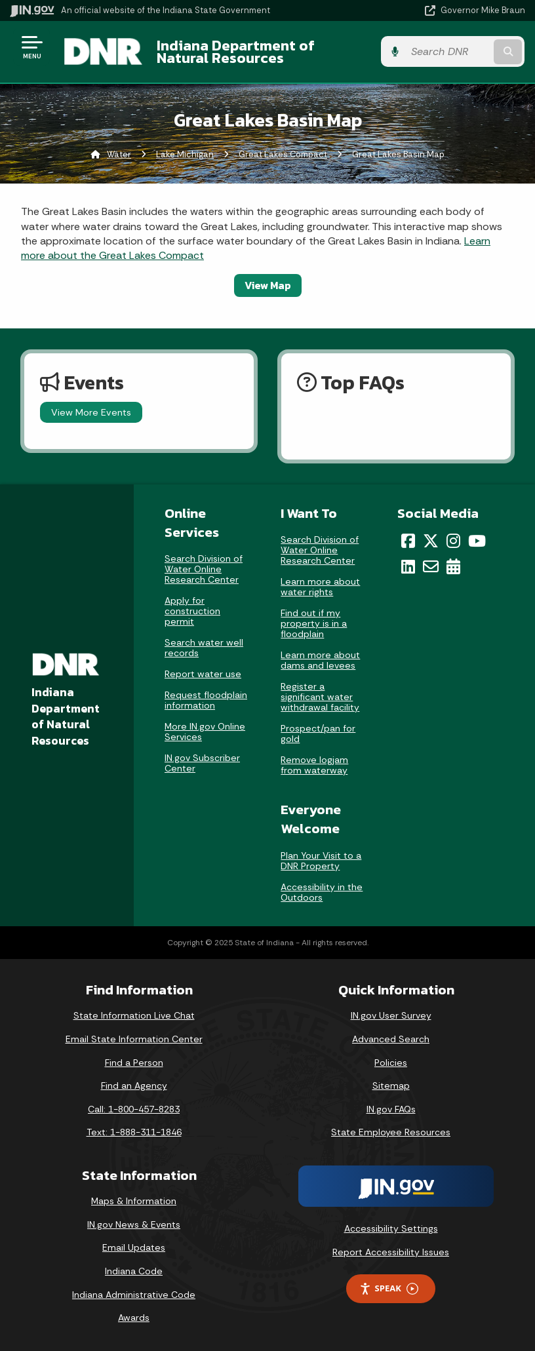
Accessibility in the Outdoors (322, 892)
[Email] (431, 566)
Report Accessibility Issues (390, 1252)
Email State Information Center (134, 1039)
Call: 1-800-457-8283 (134, 1109)
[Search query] (449, 52)
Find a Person (134, 1062)
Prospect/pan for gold (318, 733)
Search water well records (204, 648)
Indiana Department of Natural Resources (235, 51)
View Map (268, 285)
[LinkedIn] (408, 566)
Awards (133, 1317)
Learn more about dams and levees (320, 660)
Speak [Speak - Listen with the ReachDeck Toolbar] (388, 1289)
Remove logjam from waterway (314, 765)
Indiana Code (134, 1271)
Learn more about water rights (320, 587)
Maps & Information (133, 1201)
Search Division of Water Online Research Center (204, 569)
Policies (390, 1062)
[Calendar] (453, 566)
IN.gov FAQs (391, 1109)
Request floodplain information (206, 701)
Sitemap (391, 1085)
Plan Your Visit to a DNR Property (321, 861)
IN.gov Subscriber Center (202, 764)
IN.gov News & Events (133, 1224)
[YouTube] (477, 541)
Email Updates (133, 1248)
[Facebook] (408, 541)
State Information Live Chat (134, 1016)
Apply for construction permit (192, 611)
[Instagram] (453, 541)
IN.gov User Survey (391, 1016)
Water (119, 154)
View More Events (91, 412)
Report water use (203, 674)
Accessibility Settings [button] (391, 1228)
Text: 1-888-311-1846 (134, 1133)
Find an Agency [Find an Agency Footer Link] (134, 1085)
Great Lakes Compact (283, 154)
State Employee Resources (390, 1133)
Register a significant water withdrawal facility (320, 696)
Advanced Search (390, 1039)
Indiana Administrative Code (133, 1295)
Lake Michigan (185, 154)
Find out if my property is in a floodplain (314, 623)
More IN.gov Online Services (205, 732)
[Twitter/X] (431, 541)
